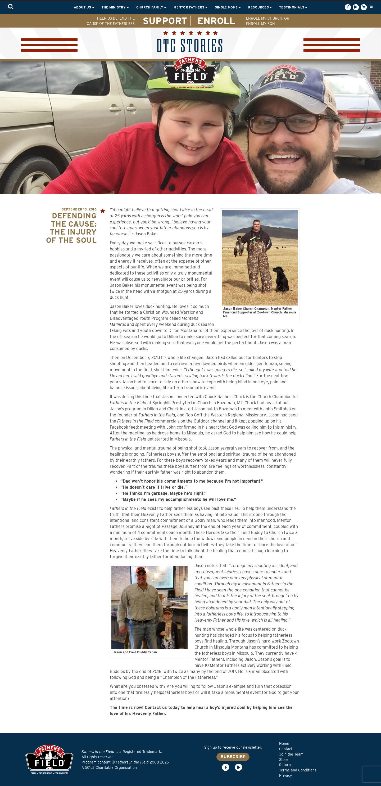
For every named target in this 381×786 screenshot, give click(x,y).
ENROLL (216, 20)
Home (284, 744)
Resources (260, 7)
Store (283, 759)
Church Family (151, 7)
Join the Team (291, 754)
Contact (285, 749)
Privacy (285, 775)
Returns (286, 765)
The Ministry (115, 7)
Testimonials (293, 7)
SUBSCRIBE (233, 756)
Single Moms (228, 7)
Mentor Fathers (190, 7)
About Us (84, 7)
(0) (366, 7)
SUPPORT (165, 20)
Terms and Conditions (297, 770)
